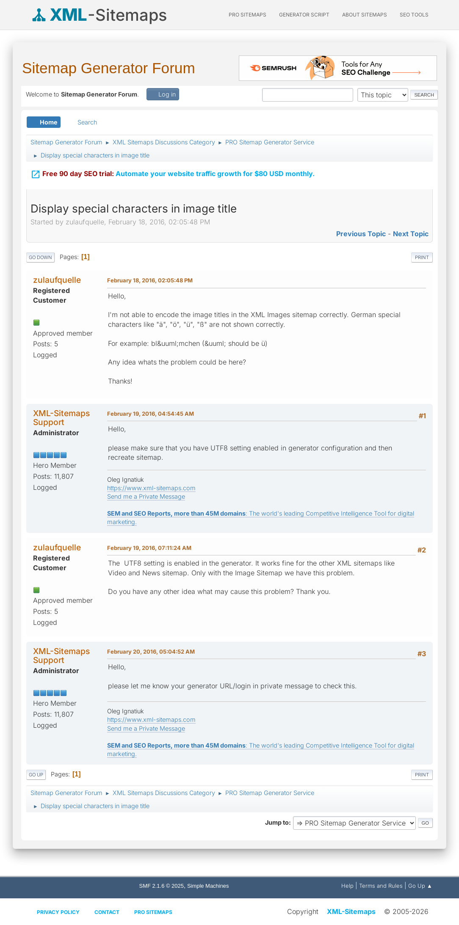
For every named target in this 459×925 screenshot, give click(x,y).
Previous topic (361, 233)
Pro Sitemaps (153, 912)
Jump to (277, 822)
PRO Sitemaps (247, 14)
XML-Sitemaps (351, 911)
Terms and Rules (381, 885)
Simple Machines (208, 886)
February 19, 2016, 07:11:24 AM (149, 547)
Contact (106, 912)
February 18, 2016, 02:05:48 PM (150, 280)
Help (347, 885)
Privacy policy (58, 912)
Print (422, 257)
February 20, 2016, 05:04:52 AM (151, 651)
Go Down (40, 257)
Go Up (36, 775)
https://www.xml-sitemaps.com (151, 487)
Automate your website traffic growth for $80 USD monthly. (172, 174)
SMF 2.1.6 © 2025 (161, 886)
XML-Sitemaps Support (61, 417)
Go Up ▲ (420, 885)
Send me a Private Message (146, 496)
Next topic (411, 233)
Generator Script (304, 14)
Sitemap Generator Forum (108, 68)
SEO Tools (414, 14)
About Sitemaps (364, 14)
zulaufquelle (57, 280)
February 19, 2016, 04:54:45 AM (150, 413)
